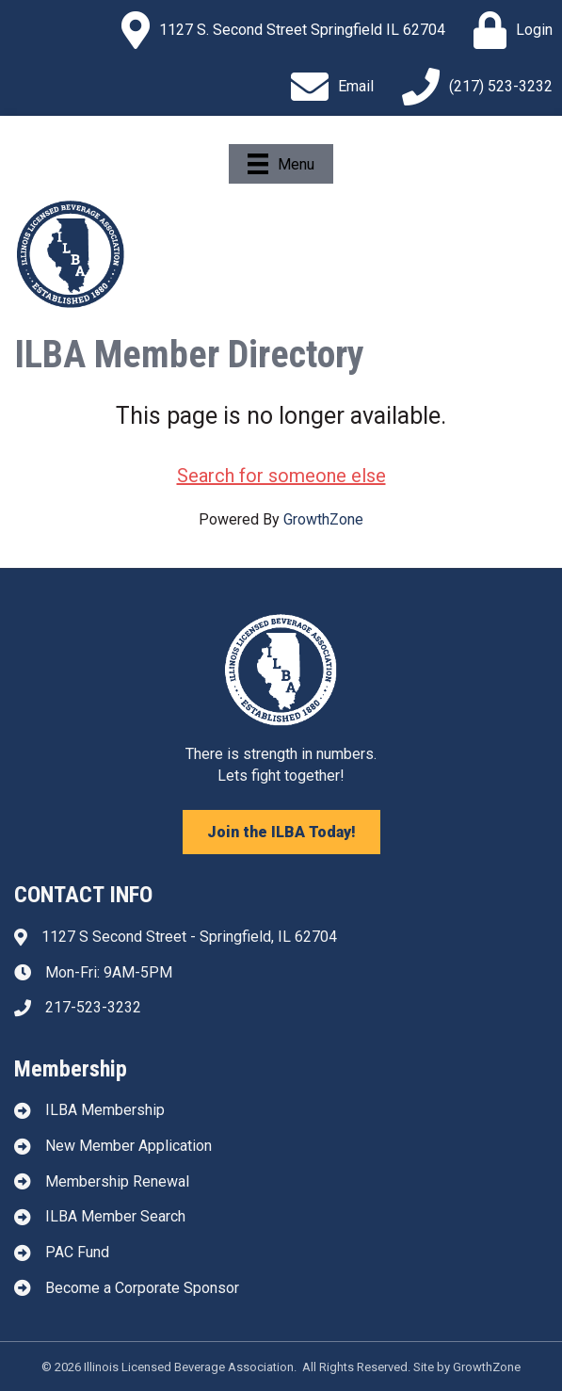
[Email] (327, 86)
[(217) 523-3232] (473, 86)
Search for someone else (281, 475)
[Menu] (281, 164)
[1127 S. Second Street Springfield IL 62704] (278, 30)
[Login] (508, 30)
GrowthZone (323, 519)
